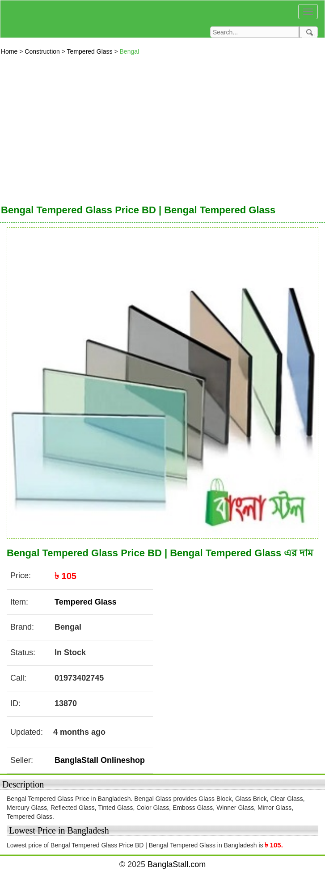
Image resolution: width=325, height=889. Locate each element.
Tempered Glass (90, 51)
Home (10, 51)
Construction (43, 51)
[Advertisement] (162, 127)
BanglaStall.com (177, 864)
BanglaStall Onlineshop (100, 760)
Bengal (129, 51)
